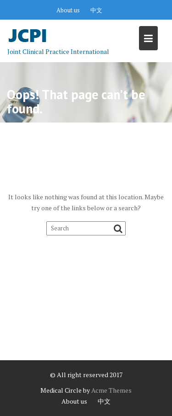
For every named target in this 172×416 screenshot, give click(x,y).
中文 (96, 10)
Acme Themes (111, 390)
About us (68, 10)
